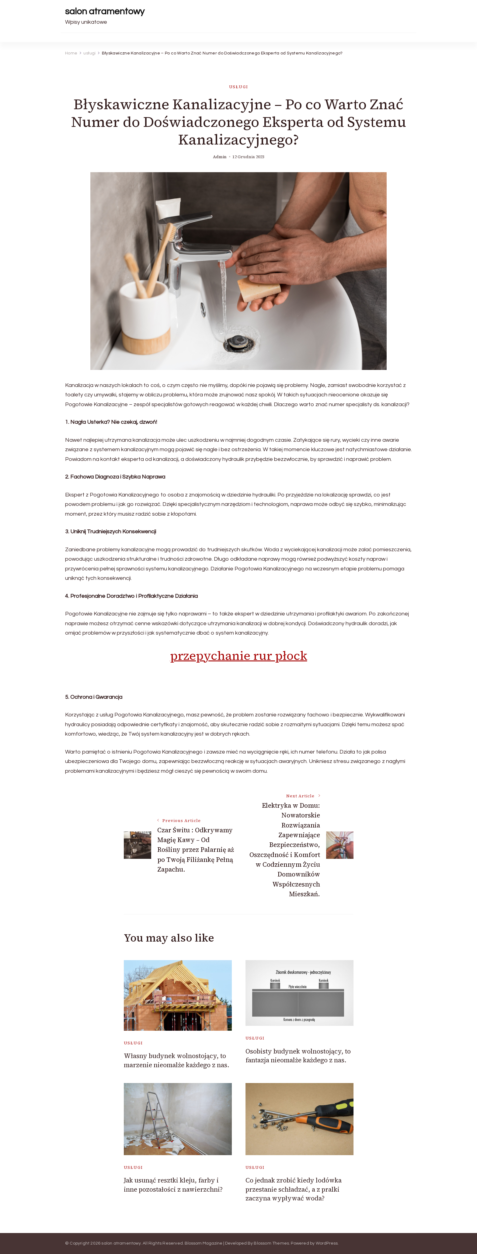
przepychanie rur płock (238, 655)
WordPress (327, 1243)
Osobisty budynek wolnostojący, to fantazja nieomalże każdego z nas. (298, 1055)
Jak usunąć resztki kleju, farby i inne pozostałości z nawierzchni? (173, 1184)
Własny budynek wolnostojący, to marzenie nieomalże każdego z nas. (176, 1060)
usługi (238, 86)
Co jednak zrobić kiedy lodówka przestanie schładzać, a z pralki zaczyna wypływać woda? (293, 1189)
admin (220, 157)
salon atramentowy (104, 11)
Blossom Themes (271, 1243)
